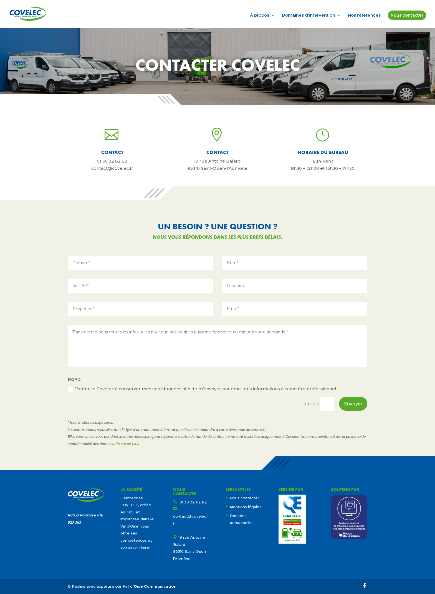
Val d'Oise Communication (149, 586)
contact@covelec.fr (112, 168)
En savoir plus (127, 444)
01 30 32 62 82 (112, 161)
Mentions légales (245, 507)
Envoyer (353, 404)
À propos (259, 15)
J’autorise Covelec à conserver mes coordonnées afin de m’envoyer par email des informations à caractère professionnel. (202, 389)
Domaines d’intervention (308, 15)
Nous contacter (407, 15)
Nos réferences (364, 15)
